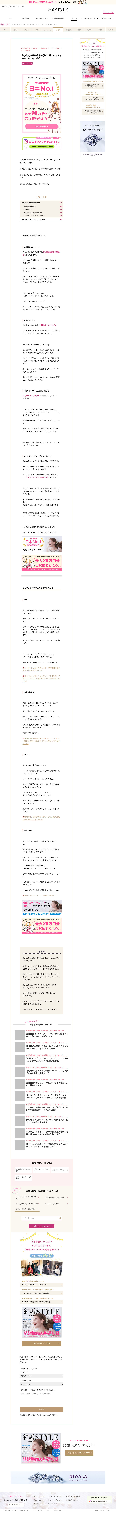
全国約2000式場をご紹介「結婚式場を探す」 (37, 1302)
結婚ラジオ (38, 1500)
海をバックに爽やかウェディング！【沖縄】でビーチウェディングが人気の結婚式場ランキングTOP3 (41, 678)
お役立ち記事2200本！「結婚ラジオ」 (34, 1285)
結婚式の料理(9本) (58, 1170)
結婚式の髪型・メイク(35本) (54, 1198)
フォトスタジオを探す (55, 1496)
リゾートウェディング (57, 1030)
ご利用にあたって (23, 1510)
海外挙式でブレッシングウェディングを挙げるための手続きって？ (47, 1084)
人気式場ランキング (68, 30)
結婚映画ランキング (73, 1500)
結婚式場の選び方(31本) (23, 1170)
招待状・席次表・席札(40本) (25, 1209)
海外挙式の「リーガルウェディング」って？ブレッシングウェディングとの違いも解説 (47, 1059)
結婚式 (35, 48)
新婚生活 (110, 30)
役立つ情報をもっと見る (42, 1343)
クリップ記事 (108, 12)
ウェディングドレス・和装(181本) (26, 1197)
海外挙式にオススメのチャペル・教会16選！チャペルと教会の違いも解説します (47, 1035)
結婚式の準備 (79, 30)
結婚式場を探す (39, 1496)
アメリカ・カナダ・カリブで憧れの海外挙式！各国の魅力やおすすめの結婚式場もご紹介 (47, 1133)
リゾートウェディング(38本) (23, 1178)
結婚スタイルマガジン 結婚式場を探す (39, 895)
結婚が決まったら (16, 30)
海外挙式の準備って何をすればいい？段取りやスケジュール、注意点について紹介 (47, 1047)
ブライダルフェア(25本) (41, 1170)
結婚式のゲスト (89, 30)
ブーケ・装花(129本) (52, 1204)
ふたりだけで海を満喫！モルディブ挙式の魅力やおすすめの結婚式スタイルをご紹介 (47, 1108)
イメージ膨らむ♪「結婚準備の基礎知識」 (35, 1293)
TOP (5, 30)
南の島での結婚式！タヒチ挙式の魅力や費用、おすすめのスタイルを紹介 (47, 1121)
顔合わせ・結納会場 (55, 1500)
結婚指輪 (37, 30)
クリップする (28, 63)
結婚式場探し (43, 48)
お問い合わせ (57, 1510)
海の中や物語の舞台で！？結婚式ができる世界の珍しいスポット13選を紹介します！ (47, 1145)
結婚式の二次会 (100, 30)
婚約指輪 (26, 30)
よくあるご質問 (52, 1503)
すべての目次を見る (43, 1226)
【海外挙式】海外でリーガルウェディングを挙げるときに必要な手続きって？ (47, 1072)
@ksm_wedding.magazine (99, 1501)
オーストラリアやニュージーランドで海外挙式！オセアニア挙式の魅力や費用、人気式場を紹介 (47, 1096)
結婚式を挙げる (58, 30)
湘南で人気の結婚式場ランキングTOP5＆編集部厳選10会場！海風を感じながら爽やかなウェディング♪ (41, 741)
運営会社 (48, 1510)
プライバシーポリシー (37, 1510)
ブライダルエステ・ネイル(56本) (27, 1204)
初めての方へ (38, 1503)
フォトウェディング (47, 30)
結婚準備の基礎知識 (73, 1496)
